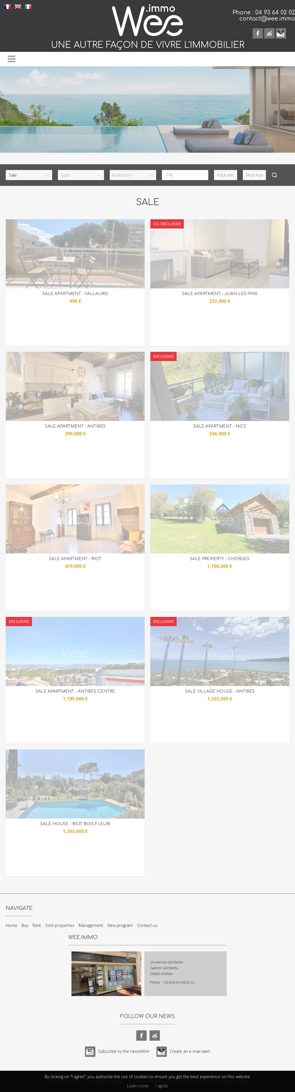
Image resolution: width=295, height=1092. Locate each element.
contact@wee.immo (267, 19)
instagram (269, 33)
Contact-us (147, 925)
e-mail (281, 33)
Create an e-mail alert (190, 1051)
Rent (37, 925)
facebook (258, 33)
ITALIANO (28, 6)
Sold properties (59, 925)
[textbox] (186, 174)
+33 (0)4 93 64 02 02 (178, 982)
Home (11, 925)
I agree (162, 1086)
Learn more (138, 1086)
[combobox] (185, 175)
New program (120, 925)
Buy (25, 925)
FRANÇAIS (7, 6)
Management (91, 925)
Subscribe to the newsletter (124, 1051)
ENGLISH (17, 6)
